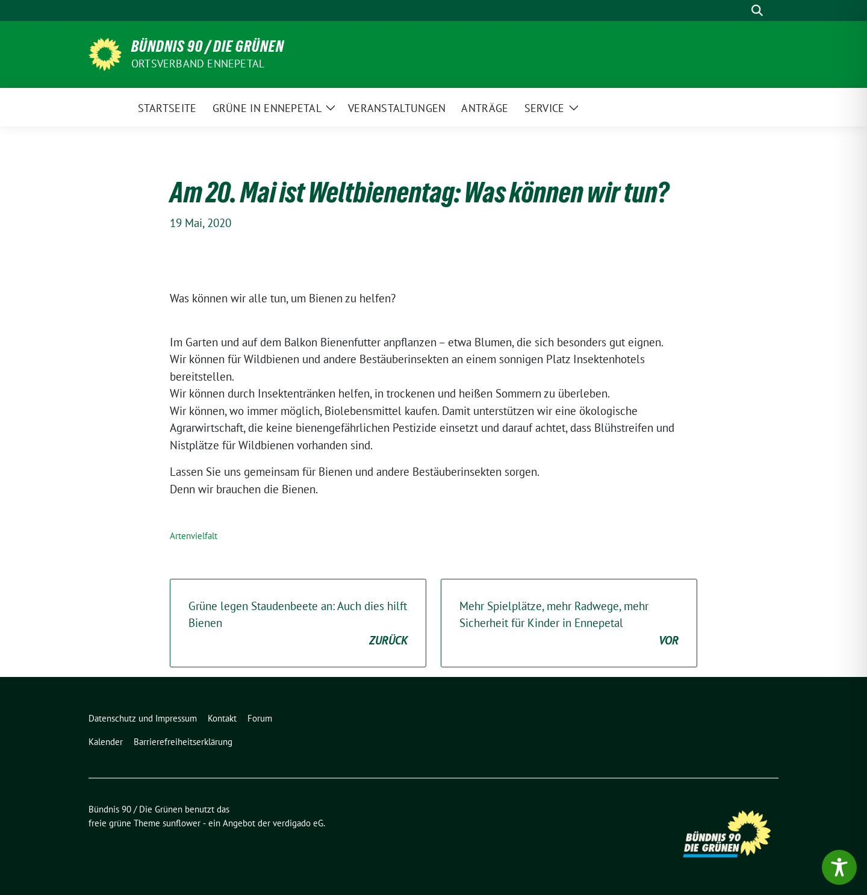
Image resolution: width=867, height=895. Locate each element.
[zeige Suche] (757, 10)
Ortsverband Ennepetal (197, 63)
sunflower (181, 823)
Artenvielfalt (193, 535)
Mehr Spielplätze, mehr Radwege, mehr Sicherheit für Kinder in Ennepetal (569, 624)
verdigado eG (298, 823)
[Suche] (740, 10)
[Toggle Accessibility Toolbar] (839, 867)
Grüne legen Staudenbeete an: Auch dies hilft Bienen (298, 624)
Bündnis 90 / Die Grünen (207, 46)
